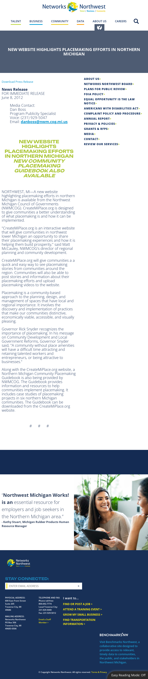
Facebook (109, 560)
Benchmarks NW (114, 634)
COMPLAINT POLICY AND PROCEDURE (112, 113)
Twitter (122, 560)
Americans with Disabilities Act (111, 108)
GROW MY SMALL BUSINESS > (82, 614)
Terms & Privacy (99, 672)
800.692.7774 (45, 603)
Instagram (115, 560)
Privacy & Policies (99, 124)
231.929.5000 (45, 609)
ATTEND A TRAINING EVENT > (82, 609)
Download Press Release (17, 82)
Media (89, 134)
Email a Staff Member (45, 621)
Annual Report (97, 119)
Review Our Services (101, 144)
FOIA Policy (93, 94)
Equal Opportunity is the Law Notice (109, 101)
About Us (91, 79)
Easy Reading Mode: (128, 675)
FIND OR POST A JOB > (77, 604)
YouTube (129, 560)
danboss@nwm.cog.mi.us (44, 121)
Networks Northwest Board (108, 84)
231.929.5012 (49, 613)
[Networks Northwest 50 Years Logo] (74, 7)
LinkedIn (137, 560)
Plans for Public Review (104, 89)
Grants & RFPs (96, 129)
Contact (91, 139)
